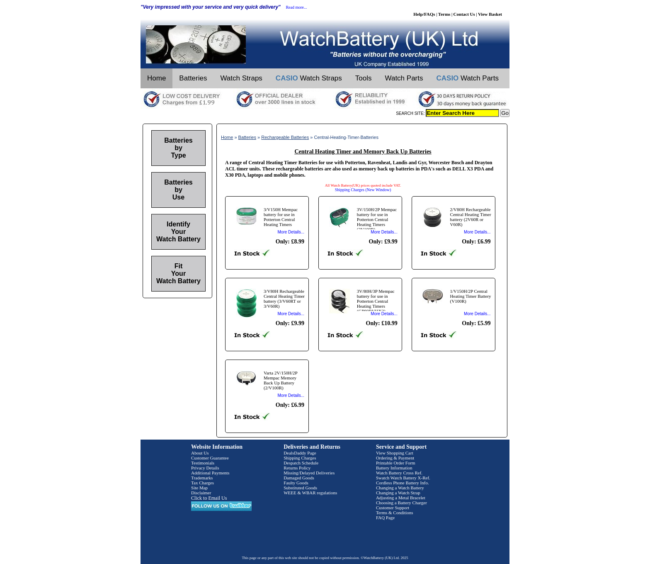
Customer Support (392, 507)
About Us (200, 452)
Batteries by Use (178, 190)
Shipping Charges (300, 457)
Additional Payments (210, 472)
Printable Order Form (395, 462)
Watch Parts (404, 78)
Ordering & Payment (395, 457)
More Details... (291, 232)
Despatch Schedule (301, 462)
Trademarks (202, 477)
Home (156, 78)
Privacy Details (205, 467)
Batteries (193, 78)
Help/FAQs (424, 14)
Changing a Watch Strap (398, 492)
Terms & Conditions (394, 512)
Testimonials (202, 462)
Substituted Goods (300, 487)
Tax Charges (202, 482)
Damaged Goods (299, 477)
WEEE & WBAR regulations (310, 492)
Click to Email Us (209, 498)
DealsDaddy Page (300, 452)
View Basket (490, 14)
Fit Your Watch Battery (178, 273)
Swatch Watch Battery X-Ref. (403, 477)
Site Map (199, 487)
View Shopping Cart (394, 452)
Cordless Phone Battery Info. (402, 482)
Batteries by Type (178, 148)
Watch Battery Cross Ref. (399, 472)
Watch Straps (241, 78)
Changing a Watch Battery (400, 487)
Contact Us (464, 14)
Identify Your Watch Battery (178, 232)
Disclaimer (201, 492)
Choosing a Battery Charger (401, 502)
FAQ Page (385, 517)
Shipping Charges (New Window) (363, 189)
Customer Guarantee (210, 457)
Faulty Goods (296, 482)
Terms (444, 14)
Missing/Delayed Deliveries (309, 472)
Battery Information (394, 467)
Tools (363, 78)
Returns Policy (297, 467)
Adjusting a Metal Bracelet (400, 497)
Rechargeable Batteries (285, 137)
